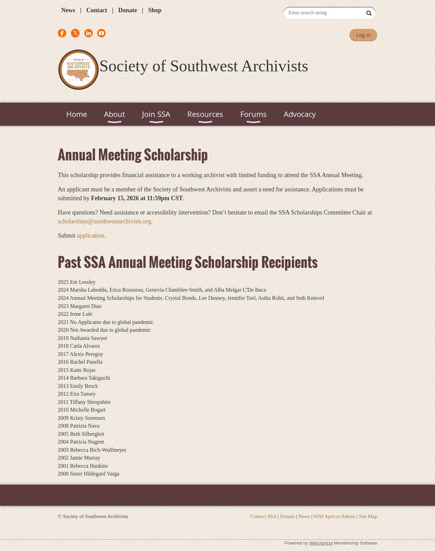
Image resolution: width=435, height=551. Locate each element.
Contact (96, 10)
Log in (363, 34)
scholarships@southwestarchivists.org (104, 221)
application (90, 235)
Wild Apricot (321, 543)
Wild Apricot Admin (334, 516)
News (68, 10)
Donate (127, 10)
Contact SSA (263, 516)
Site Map (368, 516)
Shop (154, 10)
